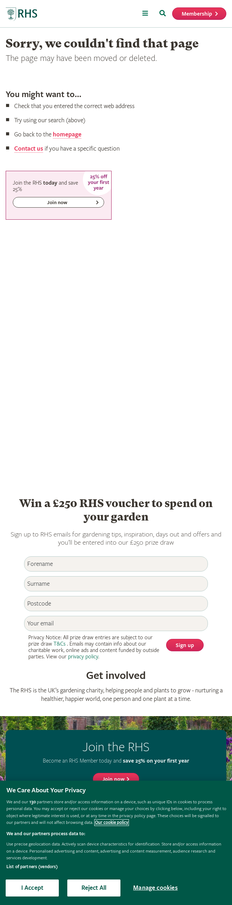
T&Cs (59, 644)
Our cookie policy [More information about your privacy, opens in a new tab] (111, 822)
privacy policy (83, 656)
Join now (113, 779)
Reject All (94, 888)
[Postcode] (116, 603)
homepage (67, 134)
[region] (116, 843)
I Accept (32, 888)
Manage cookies (155, 888)
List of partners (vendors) (32, 867)
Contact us (28, 148)
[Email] (116, 623)
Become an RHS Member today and (116, 761)
